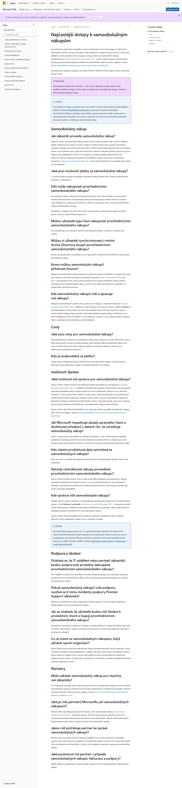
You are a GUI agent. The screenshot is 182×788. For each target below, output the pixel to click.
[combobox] (18, 30)
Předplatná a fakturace (81, 27)
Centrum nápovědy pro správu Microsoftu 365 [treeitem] (15, 45)
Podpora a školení (155, 40)
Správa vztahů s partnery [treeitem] (13, 76)
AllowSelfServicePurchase (78, 110)
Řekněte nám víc (96, 17)
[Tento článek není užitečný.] (172, 51)
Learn (53, 27)
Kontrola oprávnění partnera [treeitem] (15, 81)
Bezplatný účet (172, 9)
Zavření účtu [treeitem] (9, 85)
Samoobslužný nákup (156, 31)
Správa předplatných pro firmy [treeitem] (15, 40)
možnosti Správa (155, 37)
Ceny (150, 34)
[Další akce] (129, 27)
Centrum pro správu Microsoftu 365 (79, 59)
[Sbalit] (33, 25)
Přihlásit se (175, 3)
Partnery (152, 43)
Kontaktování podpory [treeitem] (13, 89)
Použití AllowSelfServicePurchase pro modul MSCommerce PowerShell (79, 65)
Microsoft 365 (64, 27)
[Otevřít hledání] (168, 3)
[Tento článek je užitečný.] (169, 51)
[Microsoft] (4, 3)
